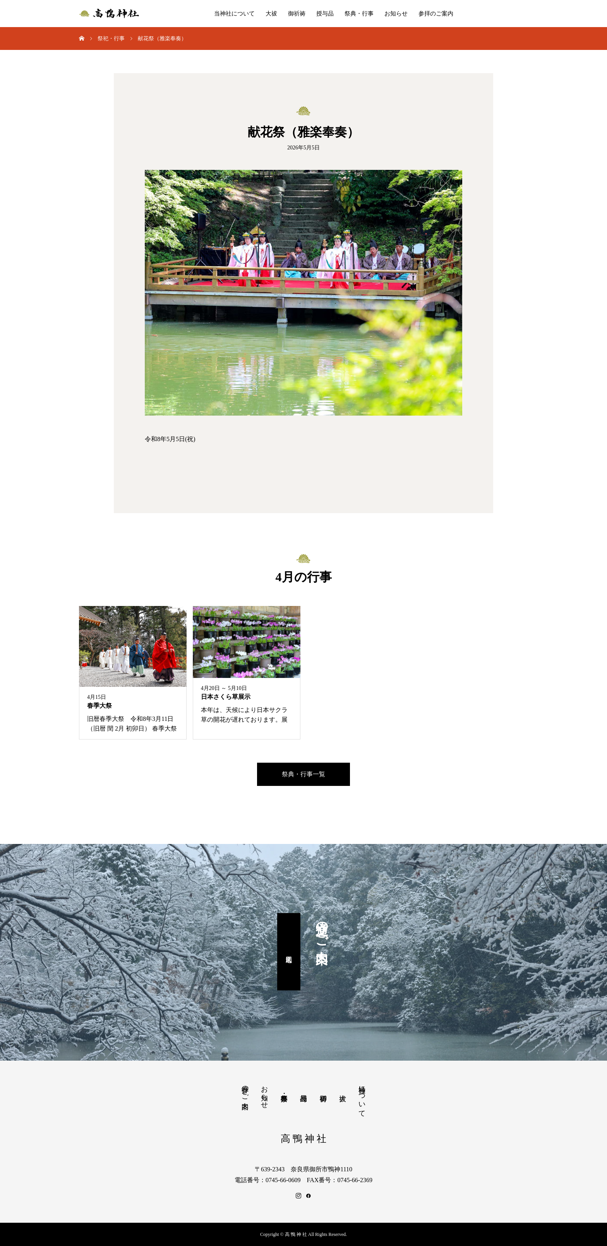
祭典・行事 (359, 13)
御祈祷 (296, 13)
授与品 (325, 13)
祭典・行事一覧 (303, 774)
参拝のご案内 (435, 13)
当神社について (234, 13)
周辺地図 (288, 952)
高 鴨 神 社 (304, 1138)
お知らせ (396, 13)
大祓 (271, 13)
